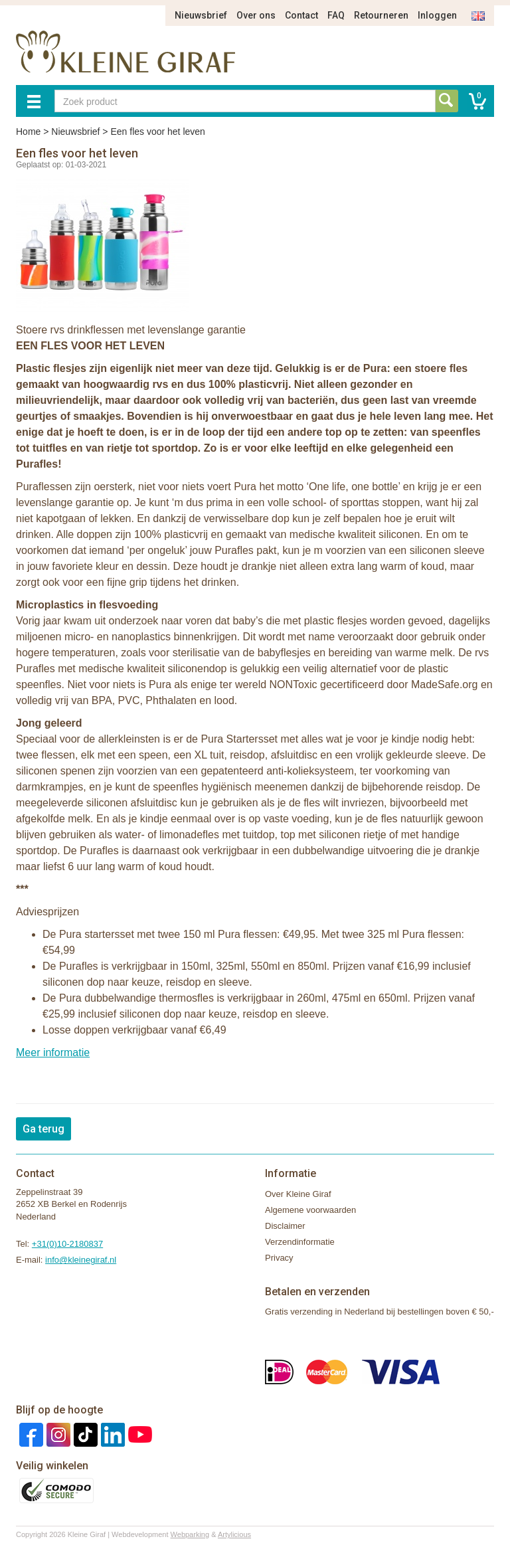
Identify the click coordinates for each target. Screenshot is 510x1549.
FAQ (336, 15)
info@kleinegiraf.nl (80, 1260)
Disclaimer (285, 1226)
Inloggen (437, 15)
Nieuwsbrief (201, 15)
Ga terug (43, 1129)
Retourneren (381, 15)
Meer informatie (53, 1052)
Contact (301, 15)
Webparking (190, 1534)
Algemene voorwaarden (310, 1210)
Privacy (279, 1258)
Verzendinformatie (300, 1242)
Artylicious (234, 1534)
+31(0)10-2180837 (67, 1244)
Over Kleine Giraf (298, 1194)
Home (28, 131)
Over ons (256, 15)
